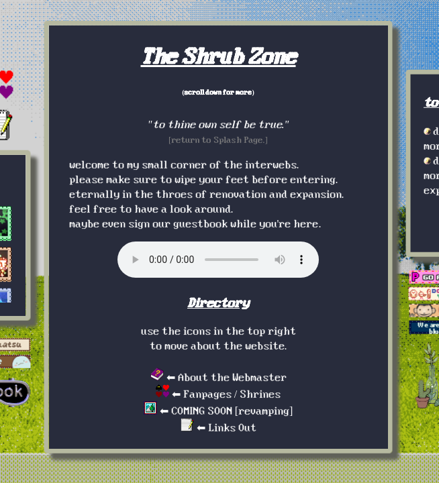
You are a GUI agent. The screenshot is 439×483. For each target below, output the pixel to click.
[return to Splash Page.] (218, 139)
